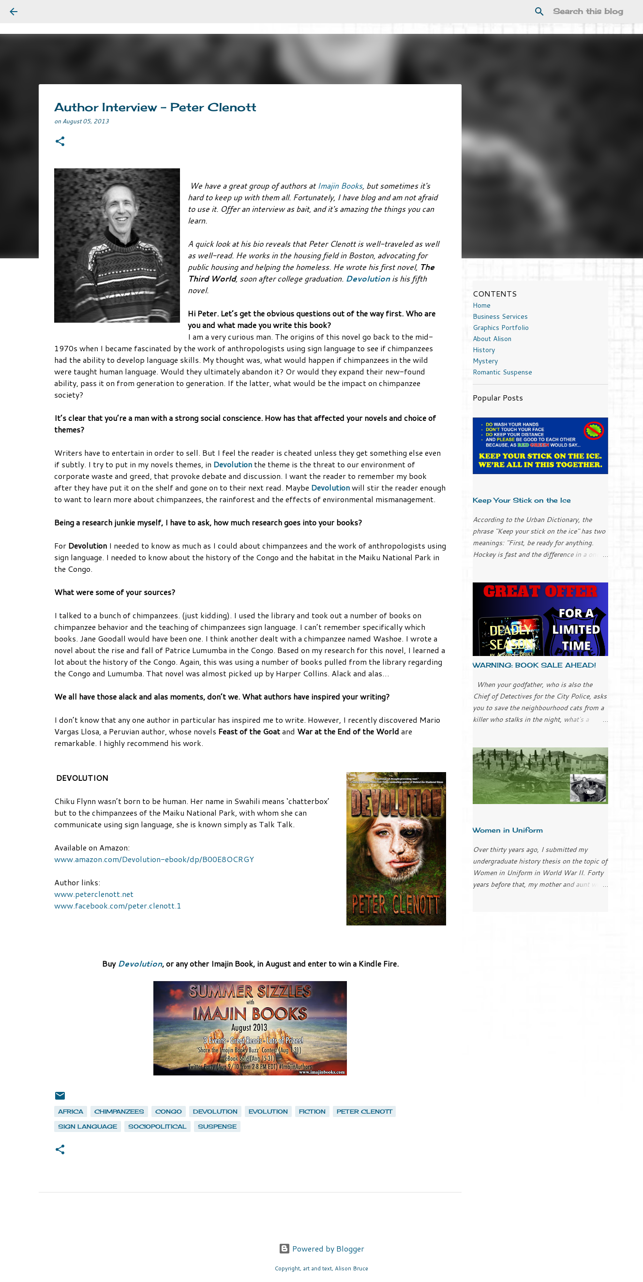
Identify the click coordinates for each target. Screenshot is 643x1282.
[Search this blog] (584, 11)
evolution (268, 1111)
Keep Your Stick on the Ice (522, 500)
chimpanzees (119, 1111)
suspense (217, 1126)
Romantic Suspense (502, 372)
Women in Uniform (508, 830)
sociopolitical (157, 1126)
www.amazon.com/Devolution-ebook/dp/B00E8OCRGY (154, 859)
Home (482, 305)
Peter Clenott (364, 1111)
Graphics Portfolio (501, 327)
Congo (168, 1111)
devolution (215, 1111)
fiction (312, 1111)
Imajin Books (339, 185)
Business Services (500, 316)
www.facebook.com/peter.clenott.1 (118, 905)
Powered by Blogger (321, 1248)
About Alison (492, 338)
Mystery (485, 361)
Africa (70, 1111)
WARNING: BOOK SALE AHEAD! (534, 665)
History (484, 350)
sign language (87, 1126)
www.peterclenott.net (94, 893)
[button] (60, 142)
